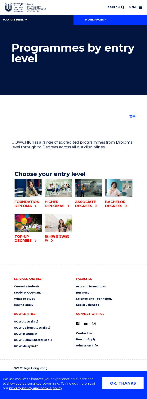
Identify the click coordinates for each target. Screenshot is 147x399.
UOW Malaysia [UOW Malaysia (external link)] (24, 346)
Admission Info (87, 345)
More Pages (96, 19)
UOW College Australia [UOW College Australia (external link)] (30, 327)
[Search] (116, 7)
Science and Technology (94, 298)
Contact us (84, 333)
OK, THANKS (123, 383)
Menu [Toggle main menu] (135, 7)
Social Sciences (87, 305)
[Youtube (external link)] (85, 324)
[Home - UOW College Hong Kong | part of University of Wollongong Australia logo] (25, 7)
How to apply (23, 305)
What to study (24, 298)
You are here (14, 19)
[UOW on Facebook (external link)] (77, 323)
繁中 (132, 116)
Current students (27, 286)
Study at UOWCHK (27, 292)
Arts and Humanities (91, 286)
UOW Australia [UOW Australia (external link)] (24, 321)
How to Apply (86, 339)
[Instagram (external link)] (93, 323)
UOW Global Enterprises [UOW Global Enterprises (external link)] (31, 340)
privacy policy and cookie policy (35, 388)
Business (82, 292)
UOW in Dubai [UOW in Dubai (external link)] (24, 334)
